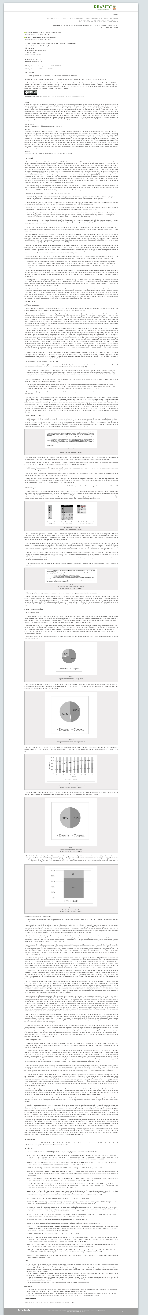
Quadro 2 (27, 565)
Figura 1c (97, 499)
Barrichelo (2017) (81, 310)
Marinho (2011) (70, 310)
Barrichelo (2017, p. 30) (90, 209)
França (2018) (96, 408)
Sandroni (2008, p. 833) (66, 193)
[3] (54, 189)
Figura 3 (114, 684)
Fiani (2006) (61, 310)
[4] (56, 539)
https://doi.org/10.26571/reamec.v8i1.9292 (40, 69)
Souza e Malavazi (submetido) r (47, 234)
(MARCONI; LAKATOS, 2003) (58, 554)
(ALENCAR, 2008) (56, 354)
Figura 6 (103, 856)
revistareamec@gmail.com (32, 54)
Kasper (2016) (106, 328)
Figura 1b (87, 497)
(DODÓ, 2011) (44, 356)
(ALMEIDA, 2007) (55, 358)
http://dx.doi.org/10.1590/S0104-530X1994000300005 (64, 1204)
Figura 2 (91, 636)
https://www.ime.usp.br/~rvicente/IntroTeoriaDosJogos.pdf (69, 1252)
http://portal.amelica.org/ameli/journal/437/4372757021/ (45, 66)
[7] (49, 859)
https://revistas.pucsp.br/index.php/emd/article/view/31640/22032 (48, 1216)
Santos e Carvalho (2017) (65, 419)
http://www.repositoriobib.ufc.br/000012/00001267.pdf (44, 1187)
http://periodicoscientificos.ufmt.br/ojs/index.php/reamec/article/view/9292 (47, 1302)
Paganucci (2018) (81, 256)
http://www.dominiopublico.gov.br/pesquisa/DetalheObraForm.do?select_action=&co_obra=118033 (58, 1159)
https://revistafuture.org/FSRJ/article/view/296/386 (62, 1246)
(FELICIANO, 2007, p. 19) (69, 253)
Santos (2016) (40, 314)
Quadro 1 (85, 426)
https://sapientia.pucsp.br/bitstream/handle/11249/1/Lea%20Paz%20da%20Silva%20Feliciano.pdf (58, 1195)
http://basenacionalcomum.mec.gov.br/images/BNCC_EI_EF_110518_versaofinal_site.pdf (55, 1180)
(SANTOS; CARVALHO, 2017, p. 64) (43, 1054)
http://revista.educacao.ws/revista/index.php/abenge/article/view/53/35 (50, 1164)
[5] (63, 620)
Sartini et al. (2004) (41, 162)
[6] (28, 859)
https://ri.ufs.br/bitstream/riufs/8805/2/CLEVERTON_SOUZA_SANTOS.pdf (50, 1241)
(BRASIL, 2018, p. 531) (95, 388)
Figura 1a (74, 491)
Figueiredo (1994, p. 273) (33, 207)
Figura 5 (98, 792)
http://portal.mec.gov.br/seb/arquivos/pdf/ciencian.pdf (93, 1173)
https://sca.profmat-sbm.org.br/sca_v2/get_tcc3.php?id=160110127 (48, 1211)
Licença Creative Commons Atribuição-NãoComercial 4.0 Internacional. (62, 96)
